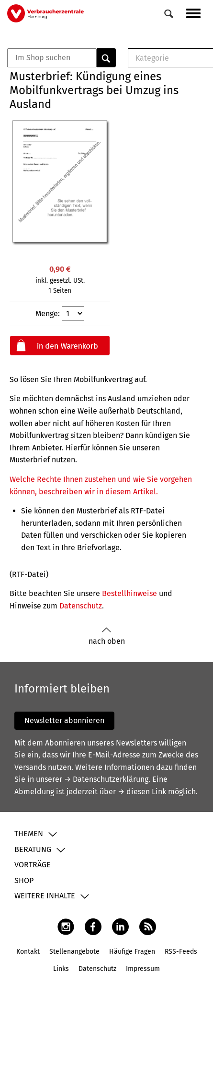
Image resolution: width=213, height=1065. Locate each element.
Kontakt (28, 952)
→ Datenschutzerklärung (106, 779)
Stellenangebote (74, 952)
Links (61, 969)
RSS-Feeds (181, 952)
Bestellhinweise (129, 593)
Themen (28, 833)
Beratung (32, 849)
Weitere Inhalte (44, 895)
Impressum (143, 969)
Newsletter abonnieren (64, 720)
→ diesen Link (142, 791)
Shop (24, 880)
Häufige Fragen (132, 952)
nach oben (107, 636)
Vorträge (32, 864)
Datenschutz (80, 605)
